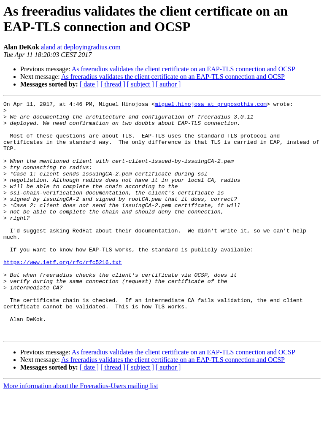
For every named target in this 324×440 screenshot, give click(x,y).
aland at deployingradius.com (81, 47)
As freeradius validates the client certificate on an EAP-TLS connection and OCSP (183, 69)
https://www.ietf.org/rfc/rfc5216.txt (62, 295)
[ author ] (168, 84)
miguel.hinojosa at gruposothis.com (211, 105)
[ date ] (89, 84)
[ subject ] (140, 84)
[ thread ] (112, 84)
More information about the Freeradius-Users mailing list (80, 432)
